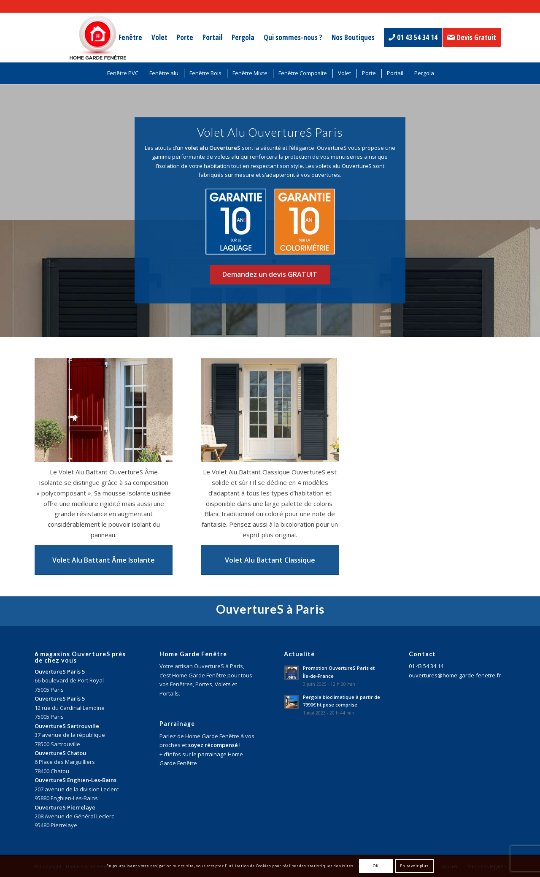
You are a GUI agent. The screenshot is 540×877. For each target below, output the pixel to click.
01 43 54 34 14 (426, 666)
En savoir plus (414, 866)
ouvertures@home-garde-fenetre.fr (455, 675)
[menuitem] (130, 37)
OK (375, 866)
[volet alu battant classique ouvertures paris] (270, 409)
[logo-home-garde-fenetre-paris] (98, 37)
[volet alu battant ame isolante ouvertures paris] (104, 409)
